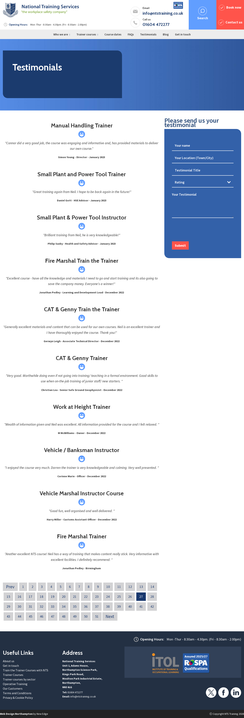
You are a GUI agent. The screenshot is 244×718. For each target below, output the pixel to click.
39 (119, 606)
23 (97, 596)
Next (110, 616)
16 (19, 596)
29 (8, 606)
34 (63, 606)
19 (52, 596)
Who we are (60, 34)
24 (108, 596)
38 (108, 606)
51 (97, 616)
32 (41, 606)
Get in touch (183, 34)
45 (30, 616)
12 (130, 586)
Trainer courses (86, 34)
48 (63, 616)
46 (41, 616)
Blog (166, 34)
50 (85, 616)
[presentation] (201, 230)
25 (119, 596)
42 (152, 606)
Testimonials (148, 34)
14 (152, 586)
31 (30, 606)
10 (108, 586)
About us (8, 661)
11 (119, 586)
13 (141, 586)
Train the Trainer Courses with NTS (25, 670)
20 (63, 596)
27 (141, 596)
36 (85, 606)
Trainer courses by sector (19, 679)
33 (52, 606)
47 (52, 616)
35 (74, 606)
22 (85, 596)
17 (30, 596)
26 (130, 596)
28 (152, 596)
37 (97, 606)
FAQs (131, 34)
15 (8, 596)
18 (41, 596)
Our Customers (12, 688)
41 (141, 606)
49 (74, 616)
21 (74, 596)
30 (19, 606)
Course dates (112, 34)
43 (8, 616)
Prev (10, 586)
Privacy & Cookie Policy (18, 698)
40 (130, 606)
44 (19, 616)
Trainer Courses (13, 675)
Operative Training (15, 684)
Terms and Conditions (17, 693)
